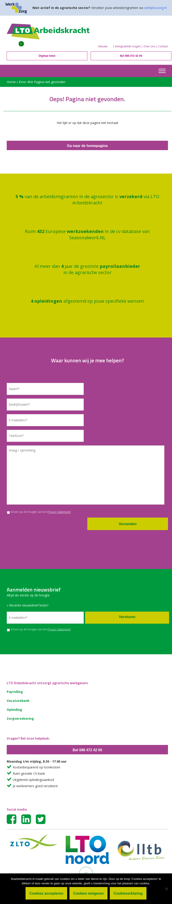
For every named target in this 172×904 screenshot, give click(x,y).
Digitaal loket (47, 55)
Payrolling (15, 692)
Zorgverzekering (20, 718)
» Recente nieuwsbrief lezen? (27, 605)
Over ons (149, 46)
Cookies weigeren (88, 893)
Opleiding (14, 709)
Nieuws (103, 46)
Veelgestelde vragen (128, 46)
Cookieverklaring (128, 893)
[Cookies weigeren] (166, 889)
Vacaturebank (18, 700)
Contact (163, 46)
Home (11, 82)
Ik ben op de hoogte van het (41, 512)
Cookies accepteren (46, 893)
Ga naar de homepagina (87, 146)
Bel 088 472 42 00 (131, 55)
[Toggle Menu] (162, 71)
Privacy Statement (59, 512)
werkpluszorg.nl (155, 8)
